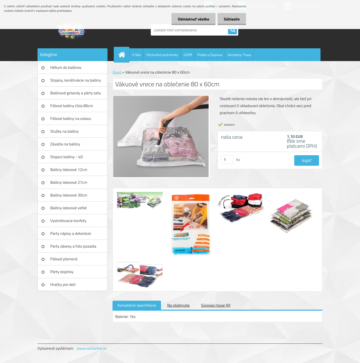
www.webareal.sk (92, 348)
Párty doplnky (62, 272)
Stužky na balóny (64, 131)
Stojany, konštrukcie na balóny (75, 80)
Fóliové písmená (64, 259)
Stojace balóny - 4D (66, 157)
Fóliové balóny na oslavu (70, 118)
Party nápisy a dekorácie (70, 233)
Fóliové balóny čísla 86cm (71, 106)
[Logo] (72, 29)
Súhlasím (232, 19)
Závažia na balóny (65, 144)
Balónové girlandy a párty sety (75, 93)
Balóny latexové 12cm (68, 169)
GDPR (188, 54)
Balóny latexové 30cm (68, 195)
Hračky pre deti (63, 284)
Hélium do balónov (66, 67)
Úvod (116, 72)
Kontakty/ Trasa (239, 54)
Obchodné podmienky (162, 54)
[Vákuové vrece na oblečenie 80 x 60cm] (140, 193)
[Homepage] (124, 54)
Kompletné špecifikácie (137, 305)
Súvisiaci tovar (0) (215, 305)
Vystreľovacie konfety (68, 221)
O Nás (136, 54)
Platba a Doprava (210, 54)
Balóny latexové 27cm (68, 182)
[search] (232, 30)
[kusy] (227, 159)
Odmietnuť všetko (193, 19)
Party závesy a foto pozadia (73, 246)
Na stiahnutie (178, 305)
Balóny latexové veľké (68, 208)
